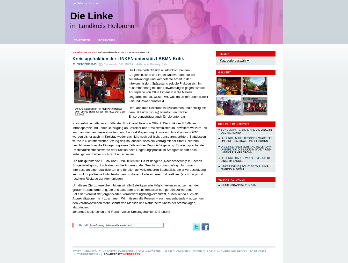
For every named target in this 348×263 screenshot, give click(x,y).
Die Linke (91, 16)
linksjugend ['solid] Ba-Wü (240, 166)
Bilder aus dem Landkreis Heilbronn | (220, 251)
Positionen (106, 40)
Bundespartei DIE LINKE (238, 129)
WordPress (131, 254)
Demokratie (89, 52)
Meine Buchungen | (177, 251)
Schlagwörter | (150, 251)
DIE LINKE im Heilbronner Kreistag (139, 64)
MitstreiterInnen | (88, 254)
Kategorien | (127, 251)
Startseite (82, 40)
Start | (77, 251)
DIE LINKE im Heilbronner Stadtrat (246, 138)
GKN (164, 64)
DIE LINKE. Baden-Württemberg (243, 157)
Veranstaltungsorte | (100, 251)
